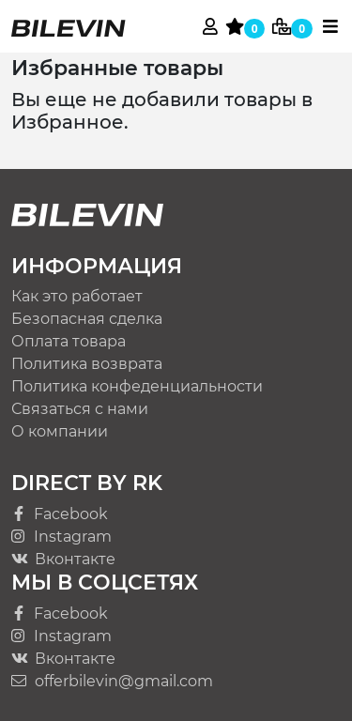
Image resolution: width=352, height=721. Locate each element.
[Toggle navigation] (330, 26)
